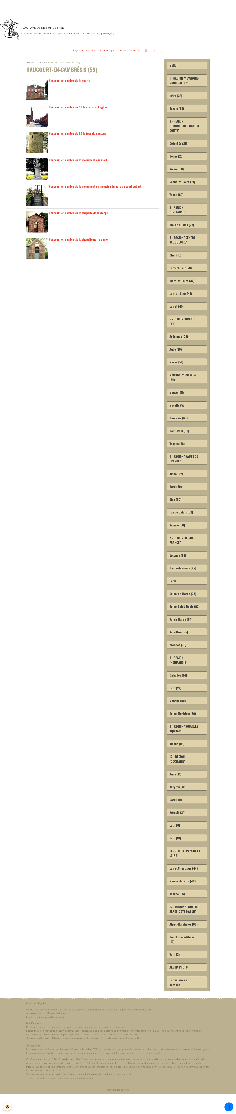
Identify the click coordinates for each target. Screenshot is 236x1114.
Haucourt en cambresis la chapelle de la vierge (78, 214)
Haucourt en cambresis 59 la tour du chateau (77, 135)
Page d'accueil (81, 51)
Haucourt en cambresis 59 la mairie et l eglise (78, 108)
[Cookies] (8, 1107)
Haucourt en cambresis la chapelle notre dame (78, 240)
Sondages (109, 51)
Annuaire (134, 51)
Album (41, 63)
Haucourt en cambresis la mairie (69, 82)
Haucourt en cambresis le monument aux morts (79, 161)
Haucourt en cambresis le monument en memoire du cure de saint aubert (95, 187)
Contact (121, 51)
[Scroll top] (228, 1106)
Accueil (30, 63)
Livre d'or (96, 51)
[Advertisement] (64, 8)
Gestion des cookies (118, 1109)
